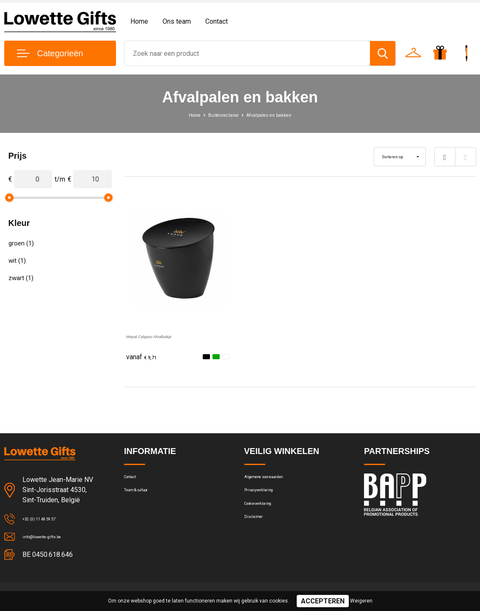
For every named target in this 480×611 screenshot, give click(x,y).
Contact (216, 21)
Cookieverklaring (267, 517)
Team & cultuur (145, 499)
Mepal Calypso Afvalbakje (165, 335)
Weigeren (361, 601)
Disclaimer (258, 535)
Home (139, 21)
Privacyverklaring (267, 499)
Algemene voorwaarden (277, 481)
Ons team (177, 21)
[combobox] (247, 53)
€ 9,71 (145, 357)
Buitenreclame (219, 114)
